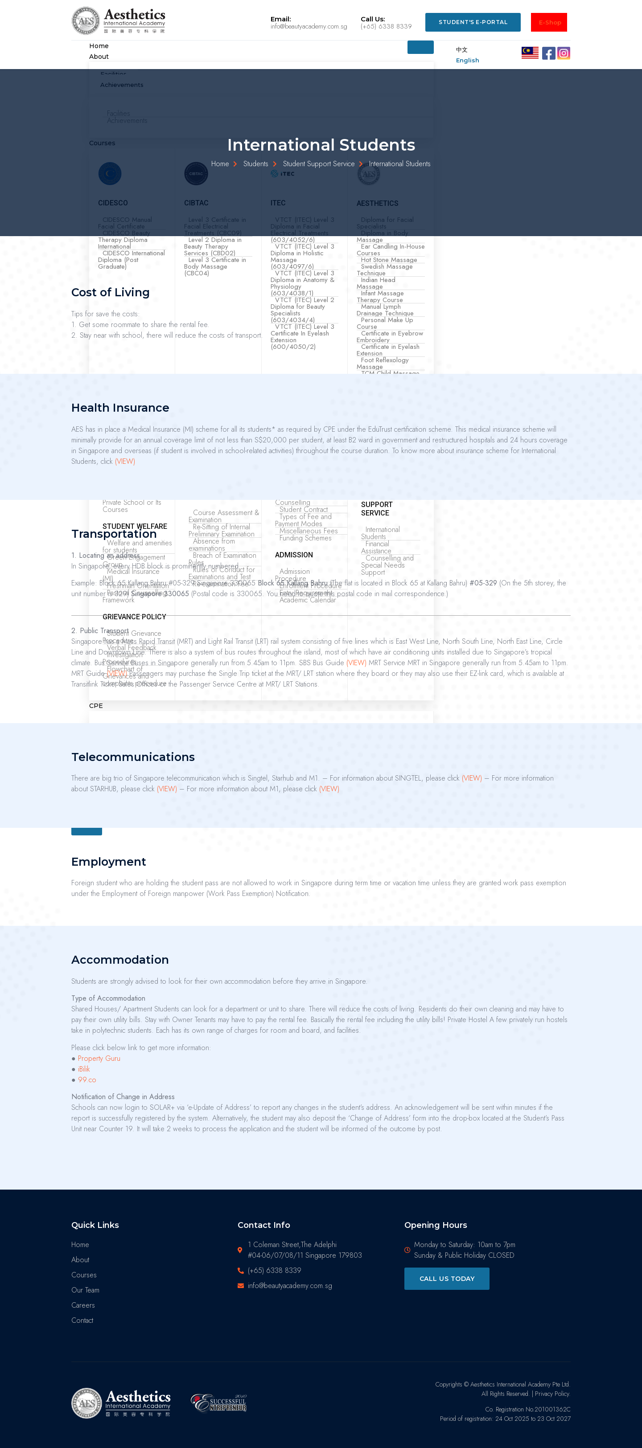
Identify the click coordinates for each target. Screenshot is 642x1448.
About (99, 57)
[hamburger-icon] (420, 47)
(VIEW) (125, 461)
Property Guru (99, 1058)
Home (99, 46)
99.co (87, 1080)
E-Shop (550, 22)
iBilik (84, 1069)
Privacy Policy (552, 1393)
